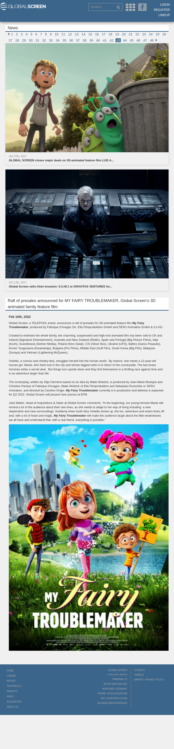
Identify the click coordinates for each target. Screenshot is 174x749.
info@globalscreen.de (112, 703)
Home (10, 670)
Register (162, 10)
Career (139, 675)
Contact (139, 670)
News (10, 696)
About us (12, 707)
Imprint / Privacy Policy (149, 679)
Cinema (11, 676)
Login (165, 4)
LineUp (164, 15)
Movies (11, 681)
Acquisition (14, 701)
